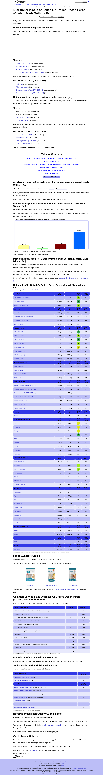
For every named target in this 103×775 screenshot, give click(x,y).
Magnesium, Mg (18, 503)
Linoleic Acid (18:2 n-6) (20, 400)
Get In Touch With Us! (51, 173)
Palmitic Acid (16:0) (19, 355)
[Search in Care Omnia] (79, 2)
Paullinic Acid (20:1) (19, 377)
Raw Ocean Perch (19, 704)
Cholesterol (17, 530)
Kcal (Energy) (17, 549)
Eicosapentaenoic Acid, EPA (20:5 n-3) (29, 90)
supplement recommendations (52, 725)
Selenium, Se (17, 515)
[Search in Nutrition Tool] (48, 17)
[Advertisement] (51, 47)
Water (15, 541)
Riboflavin (16, 442)
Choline (16, 534)
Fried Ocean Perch (19, 700)
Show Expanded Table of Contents (51, 176)
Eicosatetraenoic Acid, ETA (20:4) (23, 397)
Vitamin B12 (17, 450)
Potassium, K (17, 511)
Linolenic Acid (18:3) (19, 404)
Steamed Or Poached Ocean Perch (24, 707)
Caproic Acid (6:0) (22, 117)
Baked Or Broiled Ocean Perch (23, 687)
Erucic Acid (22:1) (22, 69)
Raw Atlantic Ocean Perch (22, 680)
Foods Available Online (51, 161)
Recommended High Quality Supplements (51, 170)
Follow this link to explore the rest (66, 589)
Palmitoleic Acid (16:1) (20, 374)
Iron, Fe (16, 499)
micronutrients (62, 189)
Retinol (16, 477)
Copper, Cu (17, 496)
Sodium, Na (17, 519)
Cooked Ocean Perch (20, 697)
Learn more (75, 6)
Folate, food (17, 427)
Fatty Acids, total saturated (21, 320)
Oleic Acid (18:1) (18, 370)
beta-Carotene (18, 465)
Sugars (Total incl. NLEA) (25, 135)
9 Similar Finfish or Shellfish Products (51, 167)
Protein (16, 416)
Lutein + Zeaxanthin (23, 144)
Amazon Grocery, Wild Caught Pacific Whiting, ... (30, 584)
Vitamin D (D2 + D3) (23, 64)
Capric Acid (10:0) (19, 335)
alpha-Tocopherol (19, 461)
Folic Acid (19, 84)
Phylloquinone (18, 473)
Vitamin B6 (17, 454)
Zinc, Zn (16, 523)
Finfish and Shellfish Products (31, 290)
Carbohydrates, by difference (26, 141)
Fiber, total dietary (22, 87)
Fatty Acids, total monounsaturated (23, 313)
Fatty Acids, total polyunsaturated (23, 316)
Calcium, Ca (17, 492)
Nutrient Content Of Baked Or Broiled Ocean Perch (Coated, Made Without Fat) (51, 158)
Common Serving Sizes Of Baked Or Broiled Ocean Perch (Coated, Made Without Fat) (51, 164)
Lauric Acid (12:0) (19, 347)
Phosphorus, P (18, 507)
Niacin (15, 438)
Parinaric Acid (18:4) (23, 66)
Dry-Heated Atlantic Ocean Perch (24, 677)
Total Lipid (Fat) (18, 324)
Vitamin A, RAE (18, 480)
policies (65, 761)
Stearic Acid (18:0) (19, 358)
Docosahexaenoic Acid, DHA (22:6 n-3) (30, 93)
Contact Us (34, 750)
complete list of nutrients (67, 278)
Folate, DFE (17, 423)
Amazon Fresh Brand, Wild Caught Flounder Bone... (51, 584)
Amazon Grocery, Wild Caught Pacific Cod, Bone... (73, 584)
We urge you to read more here (79, 768)
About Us (54, 760)
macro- (51, 189)
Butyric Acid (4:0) (22, 120)
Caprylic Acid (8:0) (22, 138)
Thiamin (16, 446)
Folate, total (17, 431)
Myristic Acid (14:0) (19, 351)
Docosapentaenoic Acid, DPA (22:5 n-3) (30, 72)
